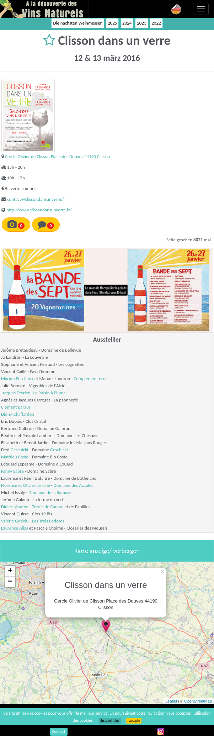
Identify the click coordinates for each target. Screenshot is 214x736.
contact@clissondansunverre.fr (36, 199)
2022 (156, 23)
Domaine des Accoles (73, 485)
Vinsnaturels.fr (44, 9)
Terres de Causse (47, 506)
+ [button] (10, 571)
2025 (112, 23)
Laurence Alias (14, 528)
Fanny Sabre (12, 471)
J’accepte (134, 721)
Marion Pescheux (17, 378)
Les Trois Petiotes (48, 521)
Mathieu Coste (14, 456)
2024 (127, 23)
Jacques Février (15, 392)
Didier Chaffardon (17, 414)
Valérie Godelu (14, 521)
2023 (141, 23)
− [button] (10, 582)
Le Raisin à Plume (49, 392)
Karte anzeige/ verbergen (106, 551)
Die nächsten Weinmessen (77, 23)
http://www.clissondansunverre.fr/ (39, 209)
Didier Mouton (14, 506)
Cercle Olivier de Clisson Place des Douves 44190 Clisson (57, 156)
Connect (58, 731)
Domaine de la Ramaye (49, 492)
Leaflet (171, 701)
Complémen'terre (90, 378)
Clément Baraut (15, 407)
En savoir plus (109, 721)
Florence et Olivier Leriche (25, 485)
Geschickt (20, 449)
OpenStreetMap (198, 701)
